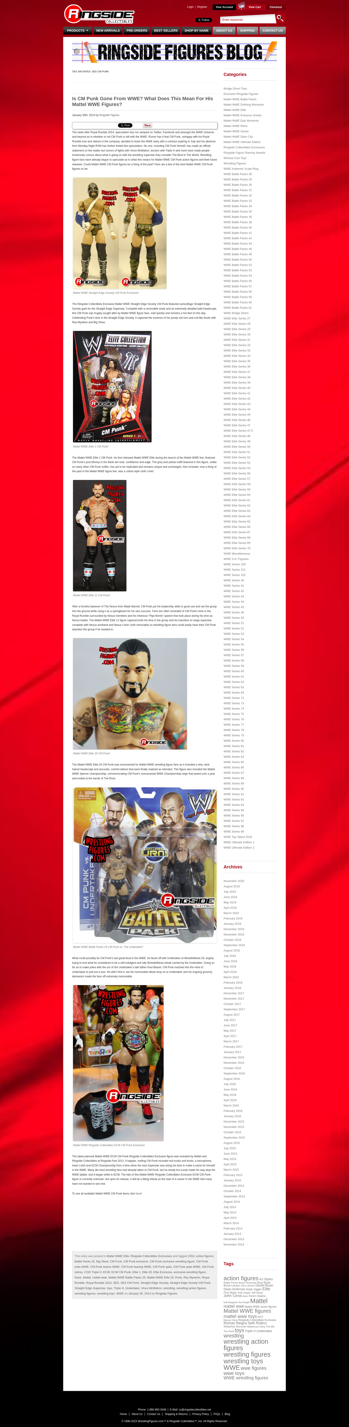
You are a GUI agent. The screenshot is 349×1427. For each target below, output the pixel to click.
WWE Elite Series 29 (236, 329)
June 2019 (230, 897)
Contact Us (273, 30)
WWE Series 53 (233, 633)
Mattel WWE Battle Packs (239, 99)
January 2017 (232, 1052)
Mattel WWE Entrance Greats (242, 115)
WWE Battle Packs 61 (237, 307)
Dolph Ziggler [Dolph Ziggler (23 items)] (254, 1289)
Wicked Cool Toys (234, 158)
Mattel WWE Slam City (238, 136)
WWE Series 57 (233, 655)
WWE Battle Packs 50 (237, 259)
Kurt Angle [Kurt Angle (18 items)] (244, 1302)
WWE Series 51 (233, 623)
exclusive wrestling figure (190, 1272)
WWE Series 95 (233, 815)
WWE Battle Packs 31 (237, 190)
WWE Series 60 (233, 671)
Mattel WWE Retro (235, 126)
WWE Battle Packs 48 (237, 249)
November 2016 (233, 1062)
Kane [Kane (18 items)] (245, 1296)
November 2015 (233, 1127)
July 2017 (229, 1020)
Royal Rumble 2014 (99, 1282)
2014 (191, 1256)
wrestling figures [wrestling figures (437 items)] (246, 1354)
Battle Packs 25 (85, 1261)
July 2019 (229, 891)
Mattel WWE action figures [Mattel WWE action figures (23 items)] (261, 1306)
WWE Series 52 (233, 628)
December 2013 (233, 1239)
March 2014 (231, 1223)
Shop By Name (197, 30)
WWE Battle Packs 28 (237, 174)
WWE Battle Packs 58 (237, 291)
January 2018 (232, 988)
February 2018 (232, 982)
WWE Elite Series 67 (236, 532)
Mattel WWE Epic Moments (241, 120)
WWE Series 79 (233, 735)
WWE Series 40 (233, 580)
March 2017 (231, 1041)
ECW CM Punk (121, 1272)
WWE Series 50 (233, 617)
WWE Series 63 (233, 687)
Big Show (102, 1261)
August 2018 (231, 950)
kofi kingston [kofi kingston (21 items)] (230, 1302)
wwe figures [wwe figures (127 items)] (253, 1368)
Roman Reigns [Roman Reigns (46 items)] (235, 1323)
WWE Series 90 (233, 788)
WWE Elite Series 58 (236, 484)
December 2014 (233, 1185)
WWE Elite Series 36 (236, 366)
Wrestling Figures (234, 163)
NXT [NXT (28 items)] (260, 1317)
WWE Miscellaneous (236, 553)
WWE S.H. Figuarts (236, 559)
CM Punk (116, 1261)
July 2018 (229, 955)
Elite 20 (147, 1272)
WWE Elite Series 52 (236, 457)
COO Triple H (92, 1272)
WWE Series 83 (233, 756)
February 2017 (232, 1046)
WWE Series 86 (233, 767)
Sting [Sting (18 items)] (262, 1326)
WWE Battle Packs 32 (237, 195)
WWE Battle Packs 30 (237, 184)
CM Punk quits (162, 1266)
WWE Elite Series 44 (236, 409)
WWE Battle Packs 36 (237, 216)
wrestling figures (85, 1293)
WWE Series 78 (233, 730)
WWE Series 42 (233, 591)
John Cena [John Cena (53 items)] (232, 1296)
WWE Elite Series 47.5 (238, 430)
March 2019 (231, 913)
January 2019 (232, 923)
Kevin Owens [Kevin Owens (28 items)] (257, 1296)
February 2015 (232, 1175)
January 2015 (232, 1180)
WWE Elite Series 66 (236, 527)
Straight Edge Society (154, 1282)
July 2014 (229, 1207)
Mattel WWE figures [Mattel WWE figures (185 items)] (247, 1311)
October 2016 (232, 1068)
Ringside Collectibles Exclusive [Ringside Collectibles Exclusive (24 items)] (257, 1320)
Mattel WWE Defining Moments (243, 104)
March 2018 (231, 977)
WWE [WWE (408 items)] (231, 1367)
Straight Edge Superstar (90, 1288)
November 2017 (233, 998)
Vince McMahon (151, 1288)
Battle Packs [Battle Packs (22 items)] (230, 1282)
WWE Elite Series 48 (236, 436)
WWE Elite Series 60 (236, 494)
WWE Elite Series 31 (236, 339)
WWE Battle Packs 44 (237, 243)
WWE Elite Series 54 (236, 468)
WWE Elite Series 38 (236, 377)
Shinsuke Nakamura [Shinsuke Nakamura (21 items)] (247, 1326)
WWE (120, 1293)
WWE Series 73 (233, 703)
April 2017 (230, 1036)
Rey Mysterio (191, 1277)
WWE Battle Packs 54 (237, 275)
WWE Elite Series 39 (236, 382)
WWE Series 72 (233, 698)
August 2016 (231, 1078)
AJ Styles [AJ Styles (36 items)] (266, 1279)
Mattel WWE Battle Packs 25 (127, 1277)
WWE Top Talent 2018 (237, 837)
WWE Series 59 (233, 666)
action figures (204, 1256)
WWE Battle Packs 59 (237, 297)
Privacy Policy (200, 1414)
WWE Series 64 (233, 692)
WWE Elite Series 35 (236, 361)
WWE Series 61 (233, 676)
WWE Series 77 (233, 724)
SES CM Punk (130, 1282)
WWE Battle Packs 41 (237, 233)
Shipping (247, 30)
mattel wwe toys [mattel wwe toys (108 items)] (240, 1316)
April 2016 (230, 1100)
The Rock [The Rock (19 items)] (228, 1331)
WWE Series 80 (233, 740)
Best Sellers (166, 30)
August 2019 (231, 886)
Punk (178, 1277)
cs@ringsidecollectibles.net (195, 1409)
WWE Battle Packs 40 (237, 227)
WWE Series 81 (233, 746)
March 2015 (231, 1169)
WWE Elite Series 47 (236, 425)
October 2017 (232, 1004)
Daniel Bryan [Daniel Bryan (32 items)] (264, 1285)
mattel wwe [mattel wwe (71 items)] (233, 1306)
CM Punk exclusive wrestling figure (172, 1261)
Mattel (87, 1277)
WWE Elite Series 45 (236, 414)
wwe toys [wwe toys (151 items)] (233, 1373)
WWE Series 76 (233, 719)
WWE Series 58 (233, 660)
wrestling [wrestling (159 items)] (233, 1336)
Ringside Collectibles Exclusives (151, 1256)
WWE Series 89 (233, 783)
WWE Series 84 (233, 762)
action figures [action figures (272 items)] (240, 1278)
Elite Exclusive (162, 1272)
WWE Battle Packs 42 (237, 238)
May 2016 (229, 1094)
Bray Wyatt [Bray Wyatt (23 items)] (263, 1282)
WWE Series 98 (233, 826)
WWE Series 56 (233, 649)
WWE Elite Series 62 (236, 505)
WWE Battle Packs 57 (237, 286)
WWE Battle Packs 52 (237, 265)
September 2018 (234, 945)
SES (116, 1282)
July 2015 (229, 1148)
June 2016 (230, 1089)
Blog (227, 1414)
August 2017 (231, 1014)
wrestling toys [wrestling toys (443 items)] (243, 1361)
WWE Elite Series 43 (236, 404)
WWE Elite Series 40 (236, 388)
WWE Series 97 (233, 821)
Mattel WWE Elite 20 (160, 1277)
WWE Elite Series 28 (236, 323)
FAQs (216, 1414)
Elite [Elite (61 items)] (266, 1289)
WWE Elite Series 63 (236, 510)
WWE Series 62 (233, 682)
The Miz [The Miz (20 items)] (270, 1326)
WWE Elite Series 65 (236, 521)
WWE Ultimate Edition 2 (238, 847)
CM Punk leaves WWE (105, 1266)
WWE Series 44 (233, 601)
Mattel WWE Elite (118, 1256)
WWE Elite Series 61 (236, 500)
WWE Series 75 (233, 714)
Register (202, 6)
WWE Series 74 (233, 708)
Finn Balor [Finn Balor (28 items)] (230, 1292)
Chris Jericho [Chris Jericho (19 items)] (248, 1285)
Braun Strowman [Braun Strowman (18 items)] (247, 1282)
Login (190, 6)
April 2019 (230, 907)
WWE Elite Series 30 (236, 334)
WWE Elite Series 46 (236, 420)
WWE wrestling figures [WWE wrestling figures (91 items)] (245, 1377)
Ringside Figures (109, 115)
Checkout (276, 7)
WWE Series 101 (234, 569)
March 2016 (231, 1105)
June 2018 (230, 961)
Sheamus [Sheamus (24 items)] (229, 1326)
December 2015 (233, 1121)
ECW (106, 1272)
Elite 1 (136, 1272)
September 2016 (234, 1073)
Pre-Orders (137, 30)
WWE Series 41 (233, 585)
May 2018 (229, 966)
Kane (78, 1277)
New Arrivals (108, 30)
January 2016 (232, 1116)
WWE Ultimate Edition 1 (238, 842)
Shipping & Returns (176, 1414)
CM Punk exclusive (136, 1261)
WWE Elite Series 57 (236, 478)
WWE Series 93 (233, 804)
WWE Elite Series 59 (236, 489)
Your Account (224, 7)
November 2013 (233, 1244)
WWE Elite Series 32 (236, 345)
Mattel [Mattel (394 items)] (259, 1301)
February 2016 (232, 1111)
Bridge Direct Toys (235, 88)
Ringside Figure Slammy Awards (244, 152)
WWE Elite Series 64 (236, 516)
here (138, 1193)
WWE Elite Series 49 (236, 441)
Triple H (119, 1288)
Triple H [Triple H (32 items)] (250, 1331)
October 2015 (232, 1132)
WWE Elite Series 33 (236, 350)
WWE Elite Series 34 (236, 355)
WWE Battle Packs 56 (237, 281)
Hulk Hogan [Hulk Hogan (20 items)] (244, 1292)
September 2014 (234, 1196)
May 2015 (229, 1159)
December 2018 (233, 929)
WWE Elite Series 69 (236, 543)
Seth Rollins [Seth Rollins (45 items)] (257, 1323)
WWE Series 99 (233, 831)
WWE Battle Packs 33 (237, 200)
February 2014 (232, 1228)
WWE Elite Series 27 (236, 318)
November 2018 (233, 934)
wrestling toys (106, 1293)
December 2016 (233, 1057)
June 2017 (230, 1025)
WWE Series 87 (233, 772)
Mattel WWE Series (236, 131)
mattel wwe (99, 1277)
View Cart (255, 7)
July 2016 (229, 1084)
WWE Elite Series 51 (236, 452)
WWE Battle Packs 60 (237, 302)
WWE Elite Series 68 (236, 537)
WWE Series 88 (233, 778)
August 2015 (231, 1143)
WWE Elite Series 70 (236, 548)
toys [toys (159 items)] (239, 1330)
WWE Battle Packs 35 (237, 211)
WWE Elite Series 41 (236, 393)
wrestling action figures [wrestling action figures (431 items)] (245, 1344)
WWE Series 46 (233, 612)
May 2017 (229, 1030)
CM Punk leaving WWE (136, 1266)
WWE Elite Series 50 (236, 446)
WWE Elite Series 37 (236, 372)
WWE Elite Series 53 (236, 462)
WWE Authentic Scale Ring (240, 168)
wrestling (169, 1288)
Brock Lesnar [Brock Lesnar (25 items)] (231, 1285)
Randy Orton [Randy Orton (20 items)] (230, 1320)
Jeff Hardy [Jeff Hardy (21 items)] (257, 1292)
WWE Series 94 (233, 810)
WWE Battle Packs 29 (237, 179)
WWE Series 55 (233, 644)
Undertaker (132, 1288)
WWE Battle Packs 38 (237, 222)
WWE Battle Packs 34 (237, 206)
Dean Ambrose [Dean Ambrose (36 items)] (234, 1289)
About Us (224, 30)
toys (109, 1288)
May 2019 (229, 902)
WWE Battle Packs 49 (237, 254)
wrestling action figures (191, 1288)
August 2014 (231, 1201)
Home (123, 1414)
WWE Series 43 (233, 596)
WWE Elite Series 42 (236, 398)
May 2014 (229, 1212)
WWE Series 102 (234, 575)
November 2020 (233, 881)
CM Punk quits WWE (186, 1266)
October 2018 (232, 939)
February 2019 (232, 918)
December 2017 (233, 993)
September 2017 (234, 1009)
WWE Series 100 (234, 564)
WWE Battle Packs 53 (237, 270)
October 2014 (232, 1191)
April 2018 (230, 972)
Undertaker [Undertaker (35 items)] (264, 1331)
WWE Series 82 (233, 751)
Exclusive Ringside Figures (240, 94)
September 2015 (234, 1137)
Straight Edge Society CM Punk (190, 1282)
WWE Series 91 (233, 794)
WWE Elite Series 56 (236, 473)
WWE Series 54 (233, 639)
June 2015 (230, 1153)
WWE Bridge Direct (235, 313)
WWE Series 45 (233, 607)
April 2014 (230, 1217)
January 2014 (232, 1233)
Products (77, 30)
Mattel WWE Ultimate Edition (242, 142)
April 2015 (230, 1164)
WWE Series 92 (233, 799)
